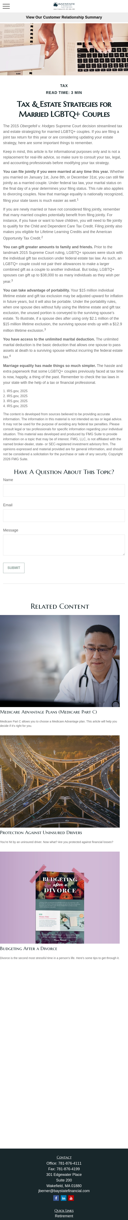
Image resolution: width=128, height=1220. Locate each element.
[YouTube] (71, 1198)
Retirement (64, 1216)
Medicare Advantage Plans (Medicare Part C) (48, 712)
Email (7, 505)
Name (8, 480)
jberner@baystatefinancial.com (64, 1191)
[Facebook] (56, 1198)
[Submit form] (13, 568)
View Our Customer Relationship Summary (64, 17)
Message (10, 530)
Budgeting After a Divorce (28, 948)
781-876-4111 (70, 1163)
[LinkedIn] (63, 1198)
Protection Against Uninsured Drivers (41, 832)
